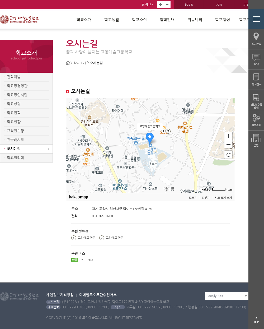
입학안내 (167, 20)
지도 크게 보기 (223, 198)
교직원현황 (15, 131)
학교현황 (14, 122)
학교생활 (111, 20)
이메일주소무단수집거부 (98, 295)
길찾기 (206, 198)
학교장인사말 (17, 95)
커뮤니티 (194, 20)
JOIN (219, 4)
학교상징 (14, 104)
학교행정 (222, 20)
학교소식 (139, 20)
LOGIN (189, 4)
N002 (90, 259)
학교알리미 (15, 158)
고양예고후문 (86, 237)
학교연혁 (14, 113)
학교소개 (84, 20)
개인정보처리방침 (60, 295)
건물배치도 (15, 140)
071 (82, 259)
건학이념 (14, 77)
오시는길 (96, 63)
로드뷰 (193, 198)
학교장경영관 (17, 86)
